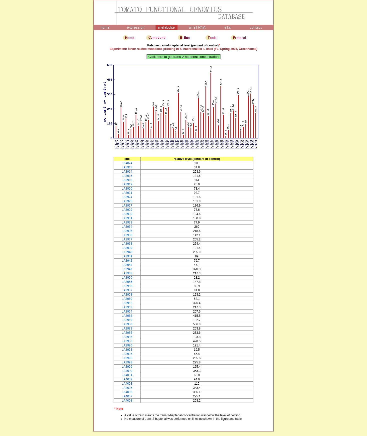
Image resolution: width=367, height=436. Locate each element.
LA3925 (127, 201)
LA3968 (127, 316)
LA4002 (127, 379)
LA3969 (127, 320)
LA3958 (127, 294)
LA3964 (127, 311)
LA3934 (127, 226)
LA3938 (127, 243)
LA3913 (127, 167)
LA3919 (127, 184)
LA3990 (127, 345)
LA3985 (127, 332)
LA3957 (127, 290)
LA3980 (127, 324)
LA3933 (127, 222)
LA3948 (127, 273)
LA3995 (127, 354)
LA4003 (127, 383)
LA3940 (127, 252)
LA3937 (127, 239)
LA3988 (127, 341)
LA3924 (127, 197)
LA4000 (127, 371)
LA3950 (127, 277)
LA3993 (127, 349)
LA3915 (127, 176)
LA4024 (127, 163)
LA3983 (127, 328)
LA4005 (127, 388)
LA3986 (127, 337)
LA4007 (127, 396)
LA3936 (127, 235)
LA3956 (127, 286)
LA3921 (127, 193)
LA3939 (127, 248)
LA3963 (127, 307)
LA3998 (127, 362)
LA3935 (127, 231)
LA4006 (127, 392)
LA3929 (127, 210)
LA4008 (127, 400)
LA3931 (127, 218)
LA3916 (127, 180)
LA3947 (127, 269)
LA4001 (127, 375)
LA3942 (127, 260)
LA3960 (127, 299)
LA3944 (127, 265)
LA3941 (127, 256)
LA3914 (127, 171)
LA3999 (127, 366)
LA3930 (127, 214)
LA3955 (127, 282)
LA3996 (127, 358)
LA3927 (127, 205)
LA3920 (127, 188)
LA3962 (127, 303)
